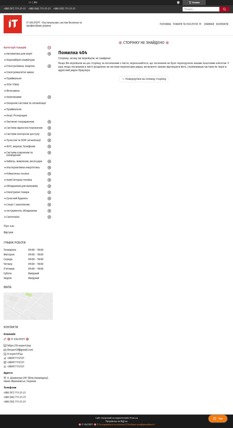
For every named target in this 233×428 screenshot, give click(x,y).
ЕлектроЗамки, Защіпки (20, 66)
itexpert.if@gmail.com (20, 349)
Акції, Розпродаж (16, 115)
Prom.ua (134, 418)
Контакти (222, 24)
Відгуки (8, 232)
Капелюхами (13, 97)
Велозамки (12, 90)
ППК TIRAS (12, 84)
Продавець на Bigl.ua (116, 421)
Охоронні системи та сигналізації (26, 103)
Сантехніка (12, 216)
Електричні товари (17, 192)
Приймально (13, 78)
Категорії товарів (15, 47)
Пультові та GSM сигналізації (23, 140)
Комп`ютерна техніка (19, 179)
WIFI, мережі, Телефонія (20, 146)
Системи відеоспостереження (24, 127)
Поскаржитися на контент (111, 424)
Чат (218, 418)
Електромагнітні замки (20, 72)
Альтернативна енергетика (23, 167)
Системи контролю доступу (23, 134)
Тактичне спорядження (20, 121)
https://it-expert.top (19, 345)
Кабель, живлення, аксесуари (24, 161)
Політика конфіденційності (141, 424)
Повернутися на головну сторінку (145, 79)
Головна (165, 24)
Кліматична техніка (17, 173)
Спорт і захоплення (17, 204)
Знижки (209, 24)
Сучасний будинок (17, 198)
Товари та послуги (185, 24)
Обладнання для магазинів (22, 186)
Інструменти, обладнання (21, 210)
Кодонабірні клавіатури (20, 59)
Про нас (9, 226)
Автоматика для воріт (19, 53)
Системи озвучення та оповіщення (19, 154)
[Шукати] (224, 9)
